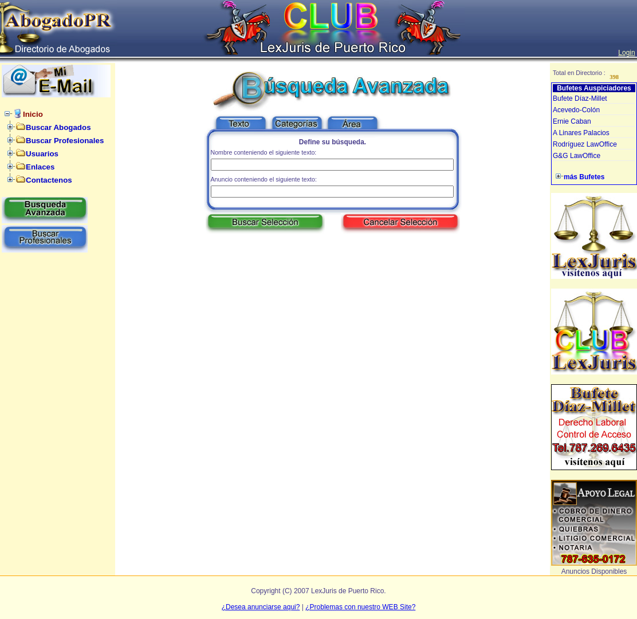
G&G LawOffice (576, 156)
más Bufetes (584, 177)
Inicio (33, 114)
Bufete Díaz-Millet (580, 98)
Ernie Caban (572, 121)
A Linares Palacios (581, 133)
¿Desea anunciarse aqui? (261, 607)
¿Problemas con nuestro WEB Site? (360, 607)
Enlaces (40, 167)
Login (626, 53)
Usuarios (42, 153)
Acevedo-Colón (576, 110)
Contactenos (49, 180)
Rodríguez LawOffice (585, 144)
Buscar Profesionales (65, 140)
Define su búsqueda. (332, 142)
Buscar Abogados (58, 127)
